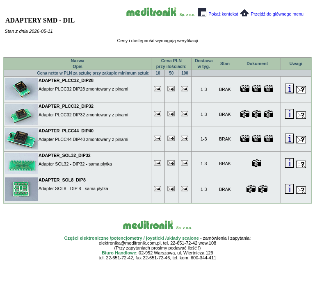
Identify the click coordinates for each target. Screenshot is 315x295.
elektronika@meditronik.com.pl (130, 243)
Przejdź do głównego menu (272, 13)
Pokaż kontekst (218, 13)
